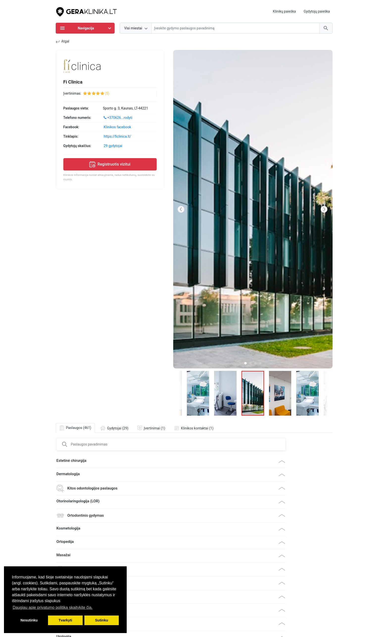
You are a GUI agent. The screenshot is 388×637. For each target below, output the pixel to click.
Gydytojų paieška (317, 11)
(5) (107, 93)
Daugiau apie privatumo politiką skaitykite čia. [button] (53, 607)
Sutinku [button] (101, 620)
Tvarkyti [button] (65, 620)
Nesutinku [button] (29, 620)
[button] (181, 209)
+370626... (118, 118)
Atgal (62, 41)
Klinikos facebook (117, 127)
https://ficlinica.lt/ (117, 136)
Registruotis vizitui (109, 164)
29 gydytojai (113, 146)
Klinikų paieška (284, 11)
